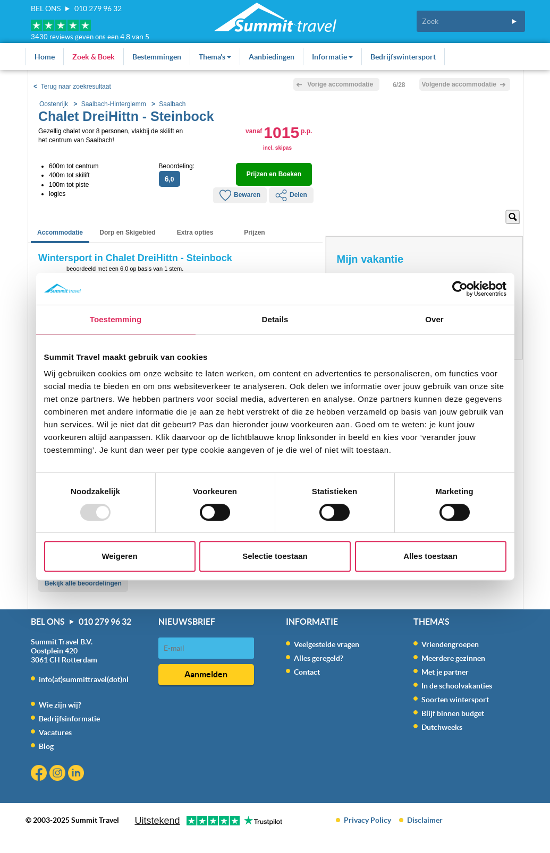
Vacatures (55, 732)
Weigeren (119, 556)
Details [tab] (275, 319)
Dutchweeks (441, 727)
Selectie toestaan (275, 556)
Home (45, 57)
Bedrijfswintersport (403, 57)
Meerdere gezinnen (453, 658)
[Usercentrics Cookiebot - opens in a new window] (459, 289)
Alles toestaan (430, 556)
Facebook (40, 774)
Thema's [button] (215, 57)
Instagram (58, 774)
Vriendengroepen (450, 644)
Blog (46, 746)
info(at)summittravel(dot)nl (84, 679)
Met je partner (445, 672)
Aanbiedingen (271, 57)
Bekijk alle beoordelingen (83, 583)
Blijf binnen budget (452, 713)
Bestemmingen (156, 57)
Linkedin (77, 774)
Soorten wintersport (455, 699)
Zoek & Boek (93, 57)
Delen (291, 195)
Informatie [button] (332, 57)
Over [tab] (434, 319)
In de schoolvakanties (456, 686)
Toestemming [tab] (116, 319)
